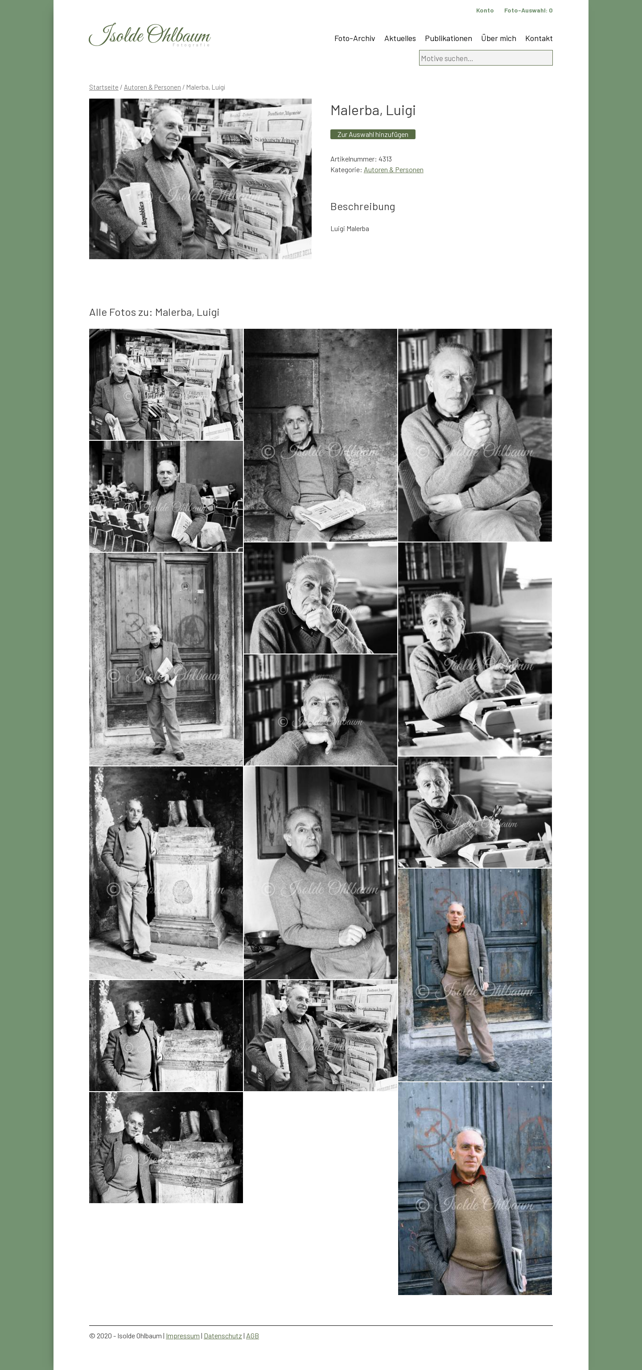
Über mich (498, 37)
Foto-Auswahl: (528, 10)
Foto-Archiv (354, 37)
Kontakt (539, 37)
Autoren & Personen (152, 87)
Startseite (104, 87)
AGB (252, 1335)
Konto (485, 10)
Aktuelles (400, 37)
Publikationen (448, 37)
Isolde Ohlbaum (149, 36)
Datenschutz (223, 1335)
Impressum (183, 1335)
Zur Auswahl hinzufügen (372, 134)
